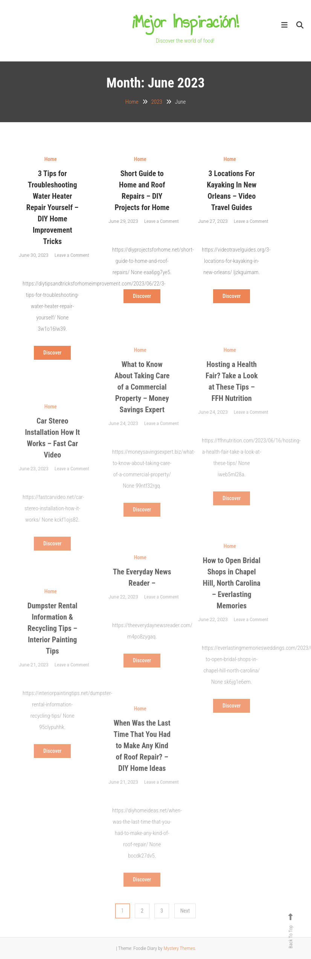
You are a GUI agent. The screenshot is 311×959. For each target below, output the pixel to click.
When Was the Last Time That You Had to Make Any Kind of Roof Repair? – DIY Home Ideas (141, 753)
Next (185, 911)
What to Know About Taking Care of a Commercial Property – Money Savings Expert (141, 395)
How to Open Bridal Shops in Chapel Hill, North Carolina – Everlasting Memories (232, 591)
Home (50, 159)
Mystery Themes (179, 948)
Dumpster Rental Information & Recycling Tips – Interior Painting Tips (52, 636)
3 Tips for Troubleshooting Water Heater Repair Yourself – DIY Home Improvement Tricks (52, 207)
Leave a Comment (72, 255)
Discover (52, 353)
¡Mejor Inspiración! (185, 21)
